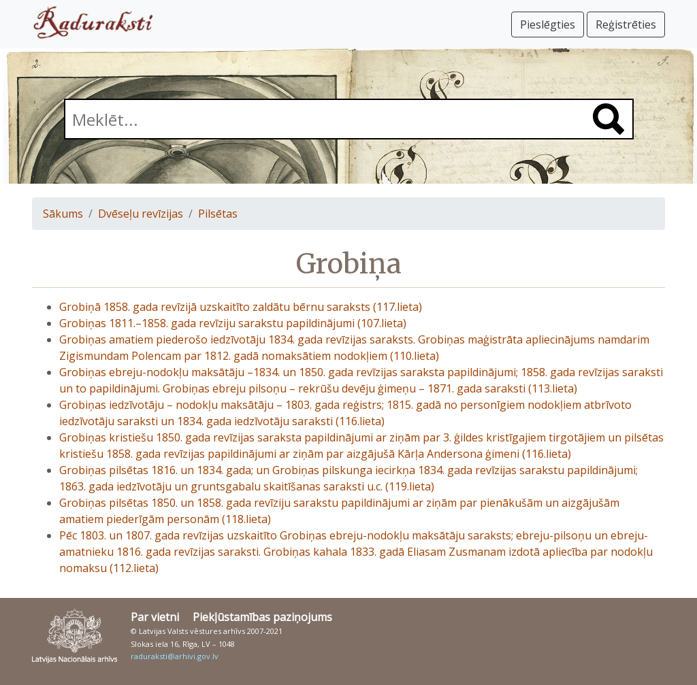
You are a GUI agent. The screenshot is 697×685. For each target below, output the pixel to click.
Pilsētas (218, 213)
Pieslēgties (547, 24)
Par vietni (155, 616)
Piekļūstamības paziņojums (262, 616)
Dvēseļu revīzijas (140, 213)
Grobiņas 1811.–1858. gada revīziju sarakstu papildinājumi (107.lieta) (232, 323)
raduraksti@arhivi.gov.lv (174, 656)
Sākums (63, 213)
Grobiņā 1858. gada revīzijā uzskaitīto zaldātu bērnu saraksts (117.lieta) (240, 306)
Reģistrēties (626, 24)
